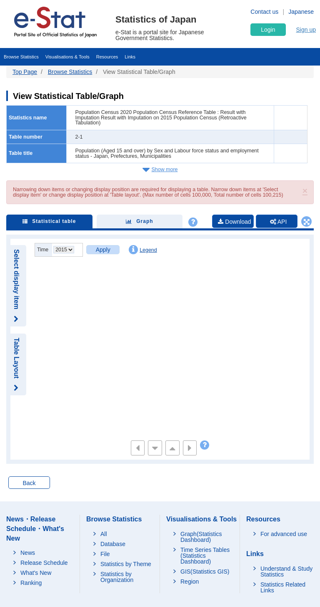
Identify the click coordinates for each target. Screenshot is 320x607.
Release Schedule (44, 563)
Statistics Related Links (282, 587)
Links (130, 56)
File (105, 554)
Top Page (24, 71)
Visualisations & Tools (67, 56)
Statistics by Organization (116, 577)
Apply (103, 249)
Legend (143, 249)
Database (112, 544)
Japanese (301, 12)
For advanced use (283, 534)
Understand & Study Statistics (286, 571)
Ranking (31, 583)
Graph (139, 221)
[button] (305, 190)
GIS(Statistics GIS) (204, 571)
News (27, 553)
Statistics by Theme (125, 564)
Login (268, 29)
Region (189, 581)
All (103, 534)
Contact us (264, 12)
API (278, 221)
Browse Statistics (21, 56)
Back (28, 483)
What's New (35, 573)
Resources (107, 56)
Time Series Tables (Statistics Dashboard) (205, 555)
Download (234, 221)
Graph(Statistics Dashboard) (201, 537)
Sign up (306, 29)
